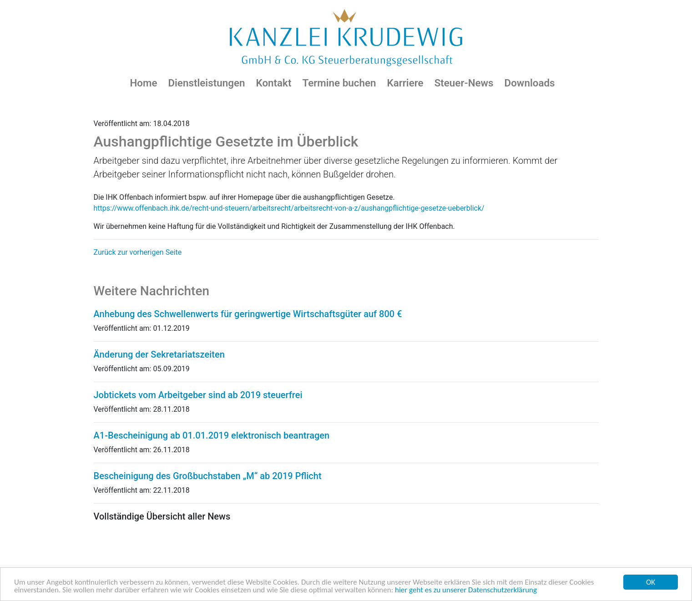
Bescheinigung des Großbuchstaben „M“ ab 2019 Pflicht (208, 475)
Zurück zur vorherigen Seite (138, 252)
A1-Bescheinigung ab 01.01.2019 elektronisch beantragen (212, 435)
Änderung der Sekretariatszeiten (159, 354)
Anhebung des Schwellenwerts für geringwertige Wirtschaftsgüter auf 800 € (248, 313)
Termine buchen (339, 83)
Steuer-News (464, 83)
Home (143, 83)
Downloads (530, 83)
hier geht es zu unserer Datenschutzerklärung (466, 590)
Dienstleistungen (206, 83)
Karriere (405, 83)
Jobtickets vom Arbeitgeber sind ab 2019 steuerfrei (198, 394)
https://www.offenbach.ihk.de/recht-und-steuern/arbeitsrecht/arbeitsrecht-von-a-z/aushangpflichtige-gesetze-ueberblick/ (289, 208)
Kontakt (273, 83)
